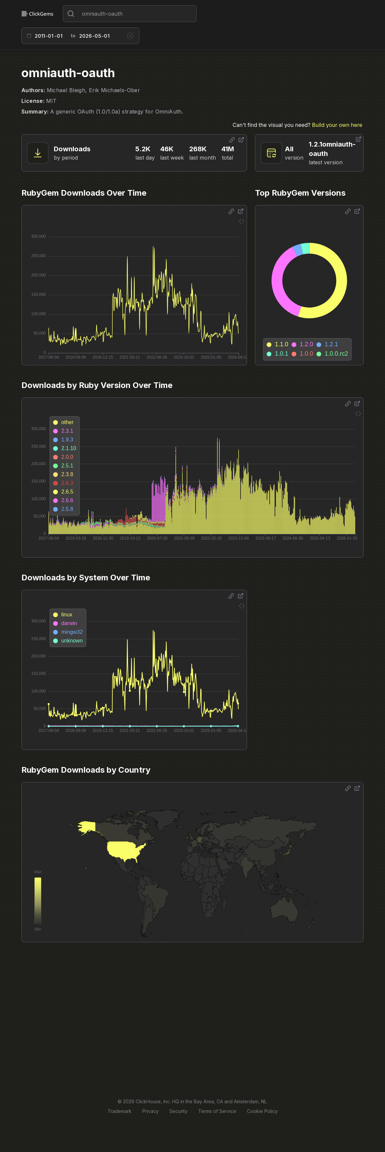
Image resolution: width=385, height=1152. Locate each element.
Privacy (150, 1111)
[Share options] (232, 140)
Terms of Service (217, 1111)
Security (178, 1111)
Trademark (120, 1111)
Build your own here (337, 125)
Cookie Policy (262, 1111)
